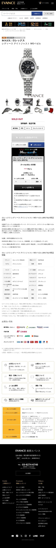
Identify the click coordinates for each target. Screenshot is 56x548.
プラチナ (36, 429)
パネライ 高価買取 (21, 517)
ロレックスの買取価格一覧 (30, 436)
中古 (47, 29)
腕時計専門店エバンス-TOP (9, 29)
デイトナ (24, 416)
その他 (33, 423)
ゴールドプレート (42, 431)
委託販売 (40, 489)
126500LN (44, 18)
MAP (18, 458)
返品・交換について (7, 492)
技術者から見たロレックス (23, 489)
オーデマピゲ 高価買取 (22, 507)
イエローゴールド (27, 426)
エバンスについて (43, 508)
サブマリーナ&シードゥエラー (31, 418)
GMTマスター (34, 416)
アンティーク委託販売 (46, 492)
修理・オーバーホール (44, 497)
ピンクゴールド (26, 429)
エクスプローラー (48, 418)
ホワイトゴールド (47, 429)
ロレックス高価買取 (21, 499)
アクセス (40, 504)
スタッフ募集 (41, 514)
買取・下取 (15, 8)
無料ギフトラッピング (8, 503)
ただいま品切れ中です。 (29, 138)
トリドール (25, 433)
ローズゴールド (29, 431)
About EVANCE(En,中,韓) (45, 511)
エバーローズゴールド (41, 426)
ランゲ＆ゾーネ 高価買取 (22, 512)
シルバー (24, 428)
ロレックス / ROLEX (25, 29)
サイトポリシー (42, 520)
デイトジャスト (38, 29)
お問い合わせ (37, 144)
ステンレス (33, 428)
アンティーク (42, 423)
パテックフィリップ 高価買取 (24, 504)
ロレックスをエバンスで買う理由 (25, 492)
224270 (26, 18)
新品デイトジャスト (28, 413)
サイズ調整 (5, 500)
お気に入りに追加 (21, 144)
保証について (6, 495)
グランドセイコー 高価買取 (23, 523)
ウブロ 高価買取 (20, 515)
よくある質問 (33, 8)
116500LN (38, 18)
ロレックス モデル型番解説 (23, 495)
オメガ (21, 18)
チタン (41, 428)
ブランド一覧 (5, 8)
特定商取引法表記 (43, 523)
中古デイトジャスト (42, 413)
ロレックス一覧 (26, 409)
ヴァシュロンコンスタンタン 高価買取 (26, 509)
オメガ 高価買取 (20, 520)
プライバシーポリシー (44, 518)
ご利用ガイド (23, 8)
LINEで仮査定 (42, 495)
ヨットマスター (29, 420)
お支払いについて (23, 206)
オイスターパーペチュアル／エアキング (33, 421)
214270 (32, 18)
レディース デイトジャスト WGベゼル (15, 31)
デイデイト (25, 423)
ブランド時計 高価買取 (22, 501)
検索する (37, 13)
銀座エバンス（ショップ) (45, 502)
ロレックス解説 (20, 487)
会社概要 (28, 473)
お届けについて (6, 489)
